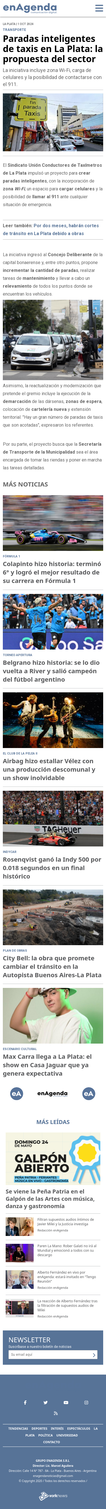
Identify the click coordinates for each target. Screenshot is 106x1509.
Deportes (39, 1428)
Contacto (51, 1442)
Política (45, 1435)
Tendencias (18, 1428)
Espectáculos (78, 1428)
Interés (57, 1428)
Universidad (67, 1435)
